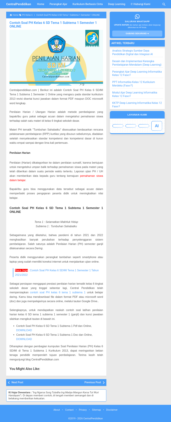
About (56, 409)
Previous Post (92, 382)
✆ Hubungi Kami (140, 4)
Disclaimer (112, 409)
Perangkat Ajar (58, 4)
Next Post (17, 382)
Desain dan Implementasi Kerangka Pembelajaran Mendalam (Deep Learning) (136, 63)
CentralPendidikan (18, 4)
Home (40, 4)
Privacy (83, 409)
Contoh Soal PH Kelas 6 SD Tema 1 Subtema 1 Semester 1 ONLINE (53, 24)
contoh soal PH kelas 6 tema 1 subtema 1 (58, 292)
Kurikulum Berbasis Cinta (88, 4)
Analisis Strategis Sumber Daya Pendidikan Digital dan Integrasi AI (132, 52)
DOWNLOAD (24, 330)
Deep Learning (116, 4)
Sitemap (96, 409)
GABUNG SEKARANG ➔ (137, 33)
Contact (69, 409)
